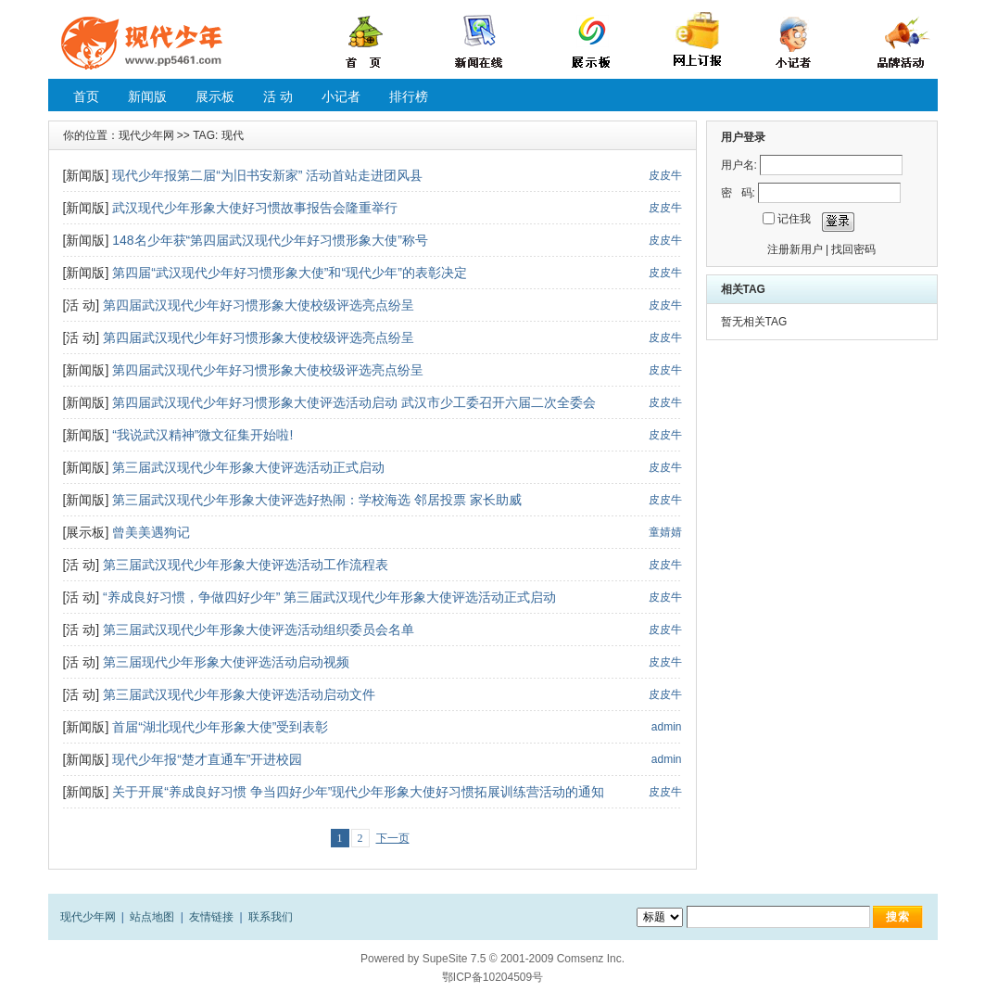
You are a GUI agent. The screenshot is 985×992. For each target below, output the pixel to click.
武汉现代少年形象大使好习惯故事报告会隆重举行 (255, 207)
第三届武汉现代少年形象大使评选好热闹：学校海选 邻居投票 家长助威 (317, 499)
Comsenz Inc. (591, 958)
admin (666, 726)
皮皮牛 (665, 175)
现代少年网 (146, 135)
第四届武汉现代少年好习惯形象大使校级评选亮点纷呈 (258, 305)
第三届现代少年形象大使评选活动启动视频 (226, 662)
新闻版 (147, 96)
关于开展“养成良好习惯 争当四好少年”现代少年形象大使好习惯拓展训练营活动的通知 (358, 791)
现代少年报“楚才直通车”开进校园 (207, 759)
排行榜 (408, 96)
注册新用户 (795, 249)
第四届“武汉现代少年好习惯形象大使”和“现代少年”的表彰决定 (289, 272)
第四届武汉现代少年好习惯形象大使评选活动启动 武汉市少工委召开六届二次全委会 (354, 402)
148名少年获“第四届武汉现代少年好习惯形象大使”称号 (270, 240)
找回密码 (853, 249)
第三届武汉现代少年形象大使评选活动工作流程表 (245, 564)
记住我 (794, 218)
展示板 (215, 96)
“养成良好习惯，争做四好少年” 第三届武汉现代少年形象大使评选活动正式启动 (329, 597)
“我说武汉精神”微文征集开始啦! (202, 434)
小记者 (341, 96)
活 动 (278, 96)
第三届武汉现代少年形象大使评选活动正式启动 (248, 467)
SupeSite (445, 958)
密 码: (738, 192)
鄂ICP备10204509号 (492, 977)
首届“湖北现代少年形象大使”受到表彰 (220, 726)
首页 (86, 96)
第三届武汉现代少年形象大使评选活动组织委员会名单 (258, 629)
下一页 (393, 838)
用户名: (739, 165)
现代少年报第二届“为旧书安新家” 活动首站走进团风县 (267, 175)
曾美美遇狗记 (151, 532)
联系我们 (270, 916)
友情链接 (211, 916)
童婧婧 (665, 532)
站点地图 (152, 916)
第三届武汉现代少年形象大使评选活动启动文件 (239, 694)
